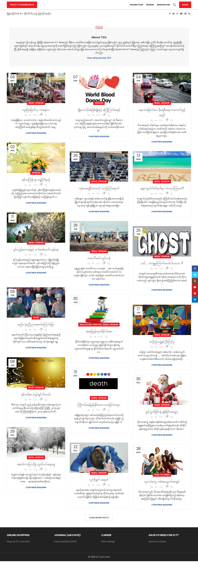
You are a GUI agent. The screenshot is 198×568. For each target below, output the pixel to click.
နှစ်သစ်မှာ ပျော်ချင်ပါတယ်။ (36, 400)
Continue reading (36, 140)
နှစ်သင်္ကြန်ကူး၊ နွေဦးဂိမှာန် (36, 186)
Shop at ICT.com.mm (18, 548)
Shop (185, 8)
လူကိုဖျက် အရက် (99, 486)
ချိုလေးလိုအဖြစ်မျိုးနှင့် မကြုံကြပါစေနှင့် (99, 119)
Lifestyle (97, 331)
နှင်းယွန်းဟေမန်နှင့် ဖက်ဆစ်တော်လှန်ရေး (35, 258)
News (31, 109)
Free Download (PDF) (65, 548)
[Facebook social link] (169, 20)
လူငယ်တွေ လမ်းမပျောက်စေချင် (162, 487)
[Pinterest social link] (185, 20)
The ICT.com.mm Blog (22, 8)
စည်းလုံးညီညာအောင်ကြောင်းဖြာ (36, 330)
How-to (158, 481)
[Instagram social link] (177, 20)
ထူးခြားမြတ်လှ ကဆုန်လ (36, 116)
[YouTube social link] (181, 20)
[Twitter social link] (173, 20)
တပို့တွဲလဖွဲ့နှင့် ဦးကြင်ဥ (162, 348)
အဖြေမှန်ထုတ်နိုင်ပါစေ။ (99, 337)
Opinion (39, 109)
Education (85, 331)
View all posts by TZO (99, 64)
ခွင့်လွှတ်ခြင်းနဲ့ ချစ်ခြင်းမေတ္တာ (162, 418)
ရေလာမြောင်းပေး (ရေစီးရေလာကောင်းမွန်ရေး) (161, 119)
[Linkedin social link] (189, 20)
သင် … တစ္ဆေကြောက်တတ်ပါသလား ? (162, 272)
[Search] (174, 8)
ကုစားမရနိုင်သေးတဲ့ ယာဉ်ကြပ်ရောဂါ (99, 194)
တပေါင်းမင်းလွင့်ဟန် (98, 264)
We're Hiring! (108, 548)
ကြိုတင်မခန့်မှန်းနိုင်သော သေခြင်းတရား (99, 414)
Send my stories (157, 548)
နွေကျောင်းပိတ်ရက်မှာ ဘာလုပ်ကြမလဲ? (162, 197)
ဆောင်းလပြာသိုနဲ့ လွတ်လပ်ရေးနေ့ (36, 470)
